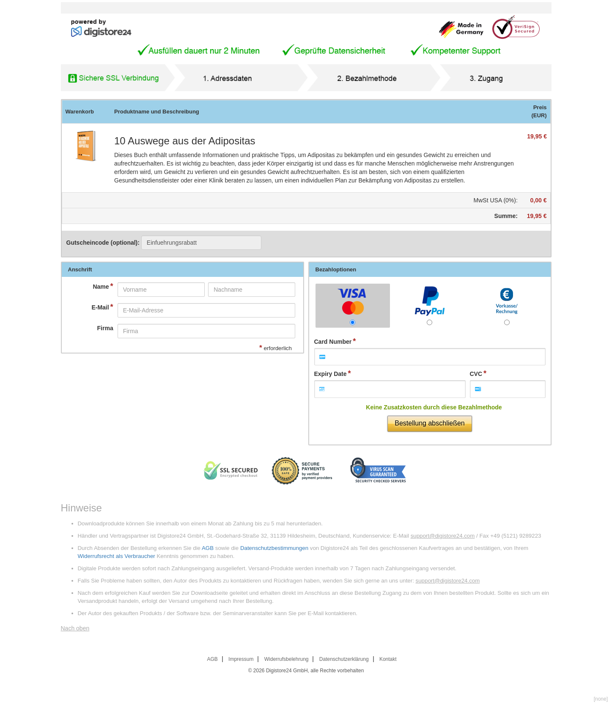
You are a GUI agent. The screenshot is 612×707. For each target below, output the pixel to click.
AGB (208, 548)
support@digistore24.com (443, 536)
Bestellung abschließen (429, 423)
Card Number (333, 341)
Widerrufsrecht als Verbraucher (116, 556)
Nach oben (75, 628)
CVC (476, 373)
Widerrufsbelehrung (286, 659)
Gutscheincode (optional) (163, 242)
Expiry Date (330, 373)
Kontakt (388, 659)
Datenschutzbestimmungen (274, 548)
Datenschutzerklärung (344, 659)
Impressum (240, 659)
